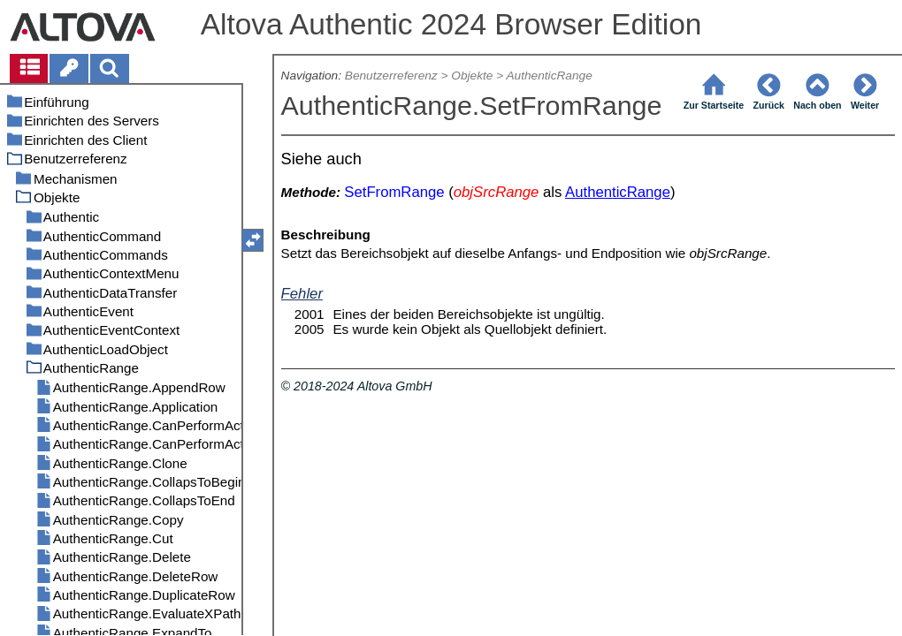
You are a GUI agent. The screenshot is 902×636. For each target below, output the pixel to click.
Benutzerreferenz (391, 75)
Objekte (472, 75)
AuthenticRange (549, 75)
